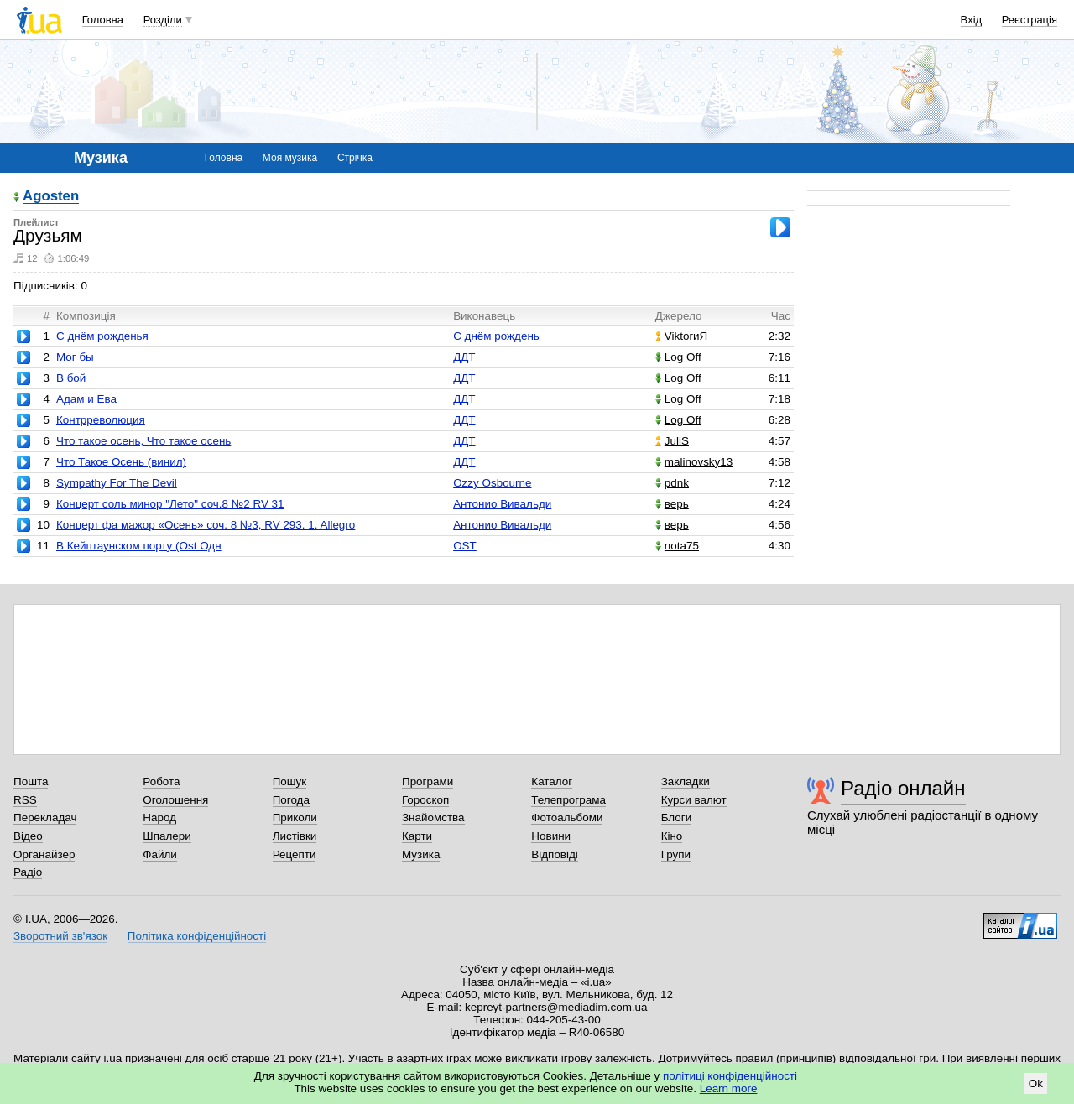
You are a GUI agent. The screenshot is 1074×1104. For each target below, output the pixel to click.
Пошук (290, 781)
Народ (159, 817)
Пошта (30, 781)
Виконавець (484, 316)
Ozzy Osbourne (492, 482)
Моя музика (290, 158)
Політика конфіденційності (197, 936)
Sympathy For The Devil (116, 482)
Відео (28, 836)
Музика (421, 854)
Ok (1036, 1083)
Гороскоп (425, 800)
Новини (551, 836)
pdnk (672, 482)
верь (672, 503)
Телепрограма (568, 800)
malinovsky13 (694, 462)
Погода (291, 800)
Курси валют (694, 800)
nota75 (677, 545)
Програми (427, 781)
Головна (102, 19)
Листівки (295, 836)
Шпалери (166, 836)
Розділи (162, 19)
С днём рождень (496, 336)
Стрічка (355, 158)
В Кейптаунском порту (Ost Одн (139, 545)
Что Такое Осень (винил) (121, 462)
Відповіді (554, 854)
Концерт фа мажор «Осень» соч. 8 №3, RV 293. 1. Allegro (205, 524)
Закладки (685, 781)
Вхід (972, 19)
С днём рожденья (102, 336)
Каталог (551, 781)
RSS (25, 800)
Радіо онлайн (903, 788)
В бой (71, 378)
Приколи (295, 817)
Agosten (51, 197)
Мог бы (75, 357)
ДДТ (464, 357)
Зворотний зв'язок (60, 936)
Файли (160, 854)
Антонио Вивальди (502, 503)
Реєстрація (1029, 19)
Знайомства (433, 817)
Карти (417, 836)
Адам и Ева (86, 399)
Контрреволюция (100, 420)
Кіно (672, 836)
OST (465, 545)
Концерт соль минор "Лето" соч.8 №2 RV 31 (170, 503)
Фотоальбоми (566, 817)
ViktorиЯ (681, 336)
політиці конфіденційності (730, 1076)
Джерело (678, 316)
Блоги (676, 817)
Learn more (729, 1088)
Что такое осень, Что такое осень (143, 441)
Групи (676, 854)
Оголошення (175, 800)
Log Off (678, 357)
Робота (161, 781)
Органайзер (44, 854)
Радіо (27, 872)
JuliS (672, 441)
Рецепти (294, 854)
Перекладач (44, 817)
